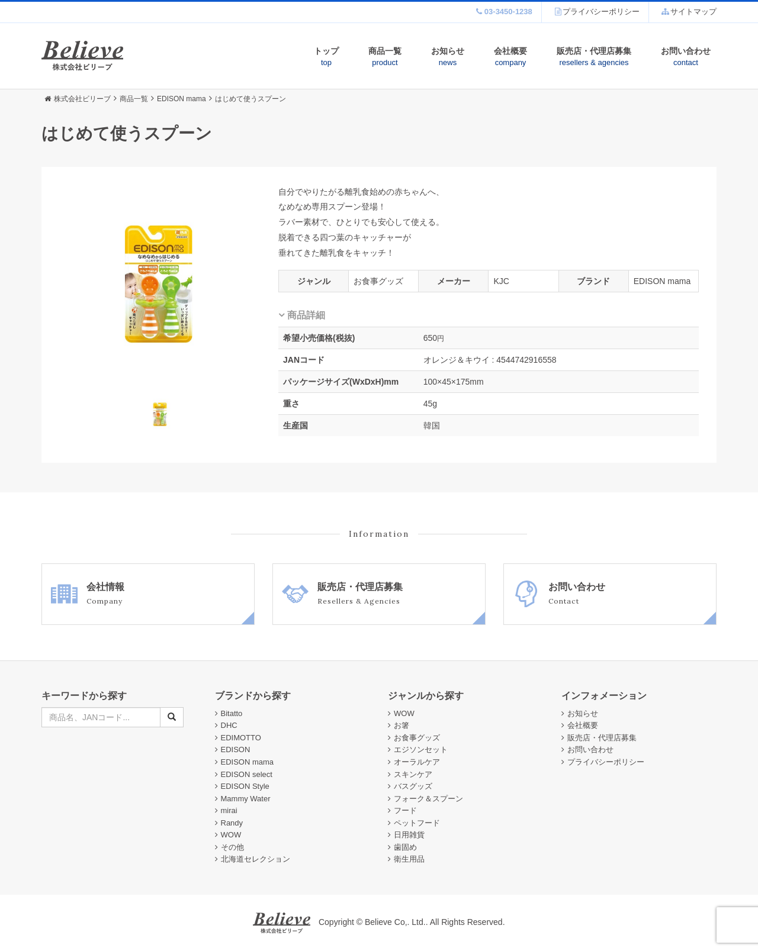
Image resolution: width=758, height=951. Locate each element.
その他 (232, 847)
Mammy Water (246, 798)
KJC (501, 281)
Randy (232, 822)
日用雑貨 (409, 834)
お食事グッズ (378, 281)
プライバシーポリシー (605, 761)
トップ (326, 57)
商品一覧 (385, 57)
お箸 (401, 725)
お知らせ (447, 57)
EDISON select (246, 774)
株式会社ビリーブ (77, 99)
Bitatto (232, 713)
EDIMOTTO (241, 737)
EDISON (235, 749)
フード (405, 810)
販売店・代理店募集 (594, 57)
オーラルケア (417, 761)
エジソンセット (421, 749)
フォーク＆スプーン (428, 798)
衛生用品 (409, 859)
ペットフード (417, 822)
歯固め (405, 847)
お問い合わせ (686, 57)
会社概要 (510, 57)
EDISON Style (245, 786)
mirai (229, 810)
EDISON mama (662, 281)
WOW (231, 834)
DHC (229, 725)
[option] (160, 285)
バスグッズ (413, 786)
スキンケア (413, 774)
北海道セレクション (255, 859)
